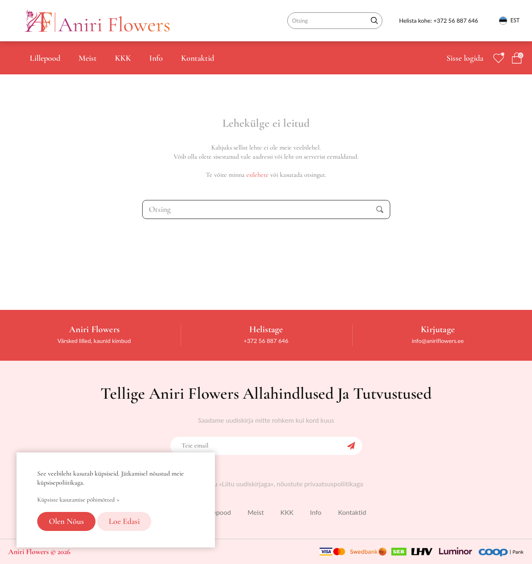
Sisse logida (464, 58)
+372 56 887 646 (456, 20)
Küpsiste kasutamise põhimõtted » (78, 499)
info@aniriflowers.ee (438, 340)
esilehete (257, 175)
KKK (123, 58)
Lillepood (45, 58)
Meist (88, 58)
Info (156, 58)
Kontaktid (197, 58)
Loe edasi (124, 521)
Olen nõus (66, 521)
